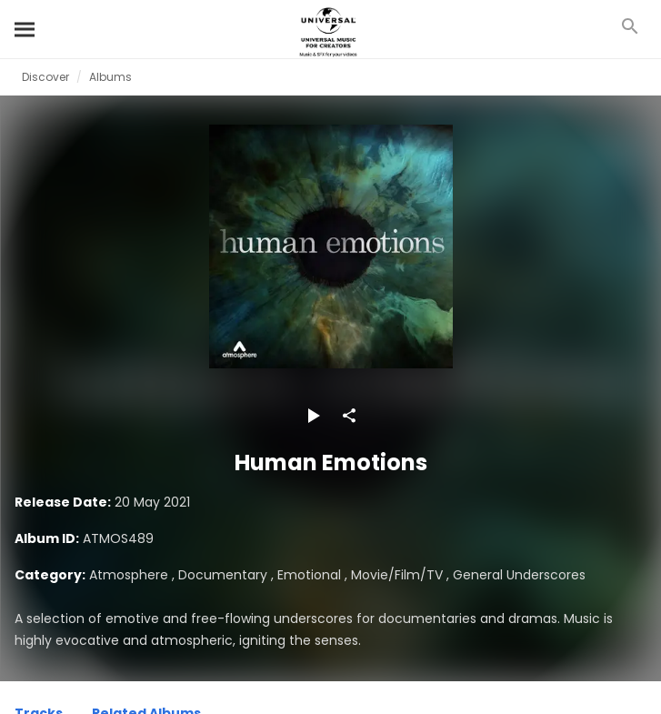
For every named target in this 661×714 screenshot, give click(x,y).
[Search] (25, 29)
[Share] (349, 416)
